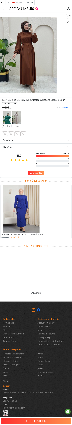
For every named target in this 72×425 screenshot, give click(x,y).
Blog (5, 330)
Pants (40, 353)
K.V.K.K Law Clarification (49, 344)
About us (7, 326)
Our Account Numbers (13, 333)
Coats (40, 364)
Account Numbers (46, 322)
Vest (5, 375)
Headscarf (42, 375)
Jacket (40, 368)
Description (8, 140)
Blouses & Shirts (10, 361)
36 (5, 133)
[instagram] (33, 310)
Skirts (40, 357)
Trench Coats (44, 361)
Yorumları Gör (36, 173)
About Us (42, 330)
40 (17, 133)
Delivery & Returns (46, 333)
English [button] (19, 2)
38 (11, 133)
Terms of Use (44, 326)
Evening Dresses (45, 372)
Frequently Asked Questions (51, 341)
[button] (68, 16)
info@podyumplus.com (14, 407)
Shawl (6, 381)
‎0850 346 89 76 (10, 400)
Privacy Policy (44, 337)
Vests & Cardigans (11, 364)
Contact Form (9, 341)
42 (23, 133)
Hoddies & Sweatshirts (13, 353)
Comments (8, 337)
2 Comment (65, 107)
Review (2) (7, 146)
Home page (8, 322)
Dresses (6, 368)
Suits (5, 372)
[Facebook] (38, 310)
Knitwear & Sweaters (13, 357)
